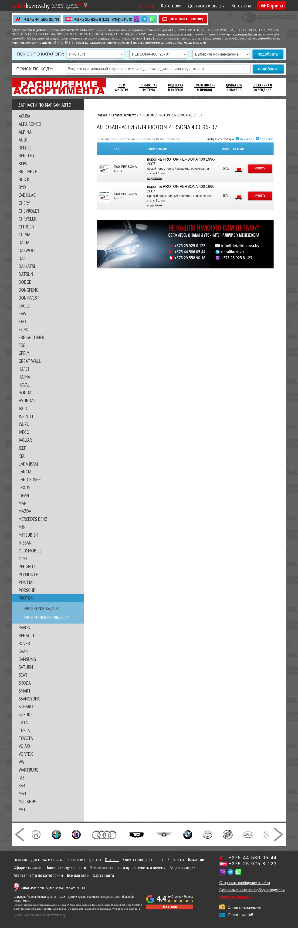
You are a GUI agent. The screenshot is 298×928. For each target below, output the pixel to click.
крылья (186, 34)
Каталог (147, 5)
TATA (23, 722)
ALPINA (25, 132)
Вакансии (196, 859)
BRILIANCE (28, 171)
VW (21, 762)
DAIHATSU (28, 266)
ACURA (24, 116)
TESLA (24, 730)
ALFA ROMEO (30, 124)
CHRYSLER (28, 218)
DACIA (24, 242)
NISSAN (25, 542)
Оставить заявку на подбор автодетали (251, 890)
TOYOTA (26, 738)
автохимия (152, 43)
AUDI (23, 139)
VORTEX (26, 754)
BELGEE (25, 147)
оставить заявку (186, 19)
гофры (79, 43)
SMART (25, 690)
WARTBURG (28, 769)
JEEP (22, 448)
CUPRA (24, 234)
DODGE (25, 282)
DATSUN (26, 274)
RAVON (24, 627)
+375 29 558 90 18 (189, 258)
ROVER (24, 643)
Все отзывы (170, 907)
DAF (22, 258)
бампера (162, 34)
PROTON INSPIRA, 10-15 (42, 608)
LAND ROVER (30, 479)
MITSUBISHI (29, 535)
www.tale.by (58, 915)
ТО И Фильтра (122, 87)
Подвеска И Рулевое (175, 87)
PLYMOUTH (28, 574)
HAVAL (24, 384)
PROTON (26, 598)
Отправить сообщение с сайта (244, 883)
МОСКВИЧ (27, 801)
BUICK (24, 179)
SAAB (23, 651)
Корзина (272, 5)
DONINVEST (29, 297)
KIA (21, 455)
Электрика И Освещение (262, 87)
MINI (23, 527)
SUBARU (26, 706)
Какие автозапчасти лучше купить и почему (127, 867)
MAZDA (25, 511)
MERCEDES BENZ (33, 519)
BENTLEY (27, 155)
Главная (20, 859)
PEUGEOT (27, 566)
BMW (23, 163)
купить (260, 168)
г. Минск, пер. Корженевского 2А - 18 (53, 888)
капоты (174, 34)
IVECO (24, 432)
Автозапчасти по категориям (38, 875)
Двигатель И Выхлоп (234, 87)
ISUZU (24, 424)
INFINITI (26, 416)
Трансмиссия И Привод (204, 87)
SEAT (23, 675)
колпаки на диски (38, 43)
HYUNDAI (27, 400)
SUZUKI (25, 714)
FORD (23, 329)
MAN (23, 503)
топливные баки (117, 43)
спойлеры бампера (246, 34)
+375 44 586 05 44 (41, 19)
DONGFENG (28, 290)
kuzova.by (31, 5)
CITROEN (26, 226)
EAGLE (24, 305)
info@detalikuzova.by (240, 246)
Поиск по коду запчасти (66, 867)
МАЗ (22, 793)
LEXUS (24, 487)
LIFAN (24, 495)
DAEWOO (27, 250)
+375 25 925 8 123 (91, 19)
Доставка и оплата (206, 5)
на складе (247, 139)
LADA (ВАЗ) (28, 463)
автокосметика (172, 43)
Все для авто (78, 875)
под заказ (267, 139)
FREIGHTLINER (31, 337)
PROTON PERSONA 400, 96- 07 (46, 617)
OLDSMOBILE (30, 550)
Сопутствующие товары (143, 859)
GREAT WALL (30, 361)
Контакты (241, 5)
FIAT (23, 321)
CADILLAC (27, 195)
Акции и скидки (182, 867)
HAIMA (24, 376)
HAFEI (24, 369)
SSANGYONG (29, 698)
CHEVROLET (29, 211)
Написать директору (236, 897)
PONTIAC (27, 582)
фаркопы (136, 43)
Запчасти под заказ (84, 859)
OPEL (23, 558)
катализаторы (95, 43)
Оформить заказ (27, 867)
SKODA (25, 683)
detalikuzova (232, 252)
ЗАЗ (22, 785)
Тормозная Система (148, 87)
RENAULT (27, 635)
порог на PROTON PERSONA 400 (176, 159)
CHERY (24, 203)
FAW (22, 313)
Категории (171, 5)
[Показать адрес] (85, 5)
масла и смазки (195, 43)
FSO (22, 345)
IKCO (23, 408)
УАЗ (22, 809)
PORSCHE (27, 590)
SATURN (26, 667)
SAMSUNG (27, 659)
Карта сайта (103, 875)
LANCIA (25, 471)
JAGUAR (25, 440)
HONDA (25, 392)
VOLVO (24, 746)
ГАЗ (21, 777)
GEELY (24, 353)
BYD (22, 187)
